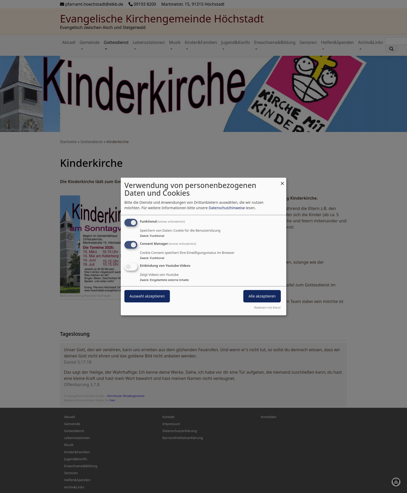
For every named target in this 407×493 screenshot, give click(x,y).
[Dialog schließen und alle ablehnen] (282, 181)
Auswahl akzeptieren (147, 296)
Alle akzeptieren (262, 296)
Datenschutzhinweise (227, 207)
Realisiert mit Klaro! (267, 307)
